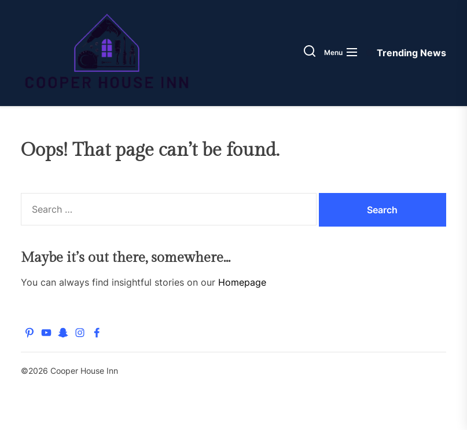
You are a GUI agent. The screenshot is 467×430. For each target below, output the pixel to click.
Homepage (242, 282)
